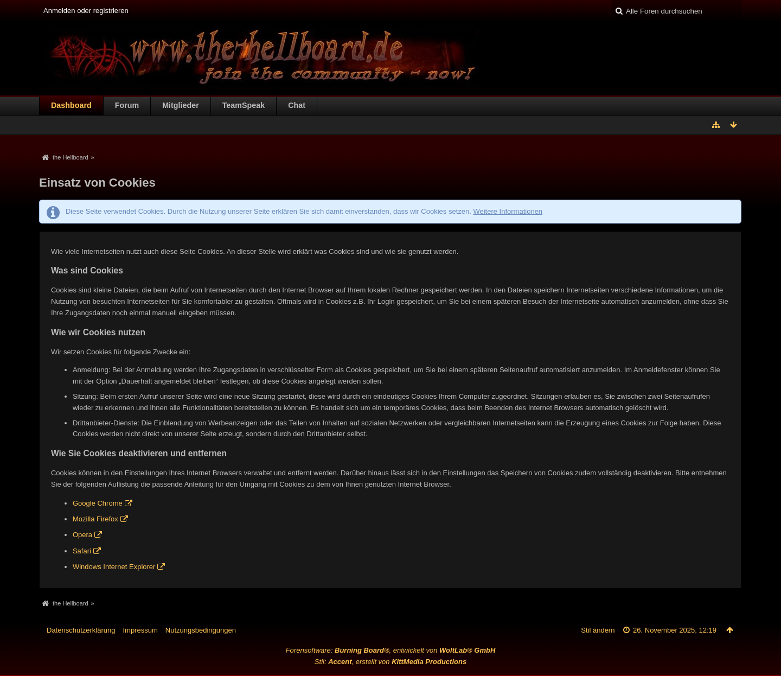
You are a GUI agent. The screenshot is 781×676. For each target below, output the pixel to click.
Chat (296, 105)
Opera (82, 535)
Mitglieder (180, 105)
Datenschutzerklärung (81, 630)
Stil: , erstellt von (390, 662)
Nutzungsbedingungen (200, 630)
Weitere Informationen (507, 211)
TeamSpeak (243, 105)
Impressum (140, 630)
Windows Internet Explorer (114, 567)
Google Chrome (98, 503)
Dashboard (71, 105)
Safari (82, 551)
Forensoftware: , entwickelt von (391, 650)
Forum (127, 105)
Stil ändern (597, 630)
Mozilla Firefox (95, 519)
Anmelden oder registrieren (86, 11)
